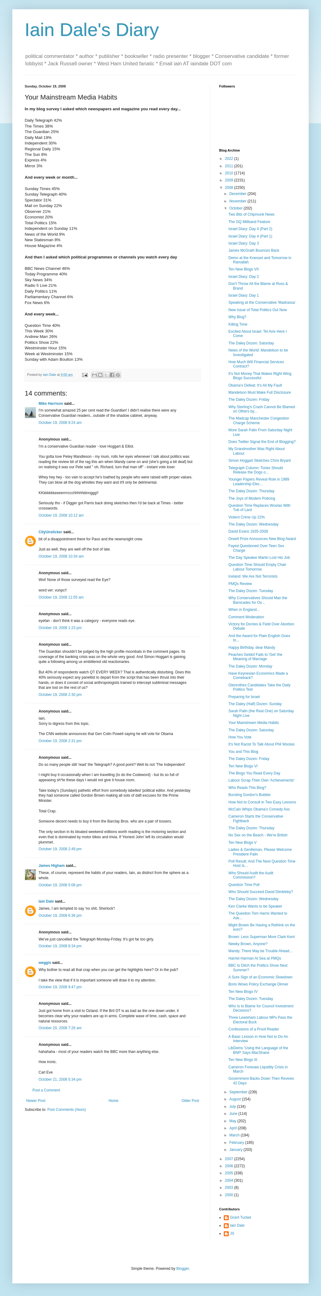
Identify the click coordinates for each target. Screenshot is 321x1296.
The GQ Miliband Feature (249, 222)
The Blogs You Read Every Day (254, 773)
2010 (229, 173)
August (235, 1099)
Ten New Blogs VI (243, 766)
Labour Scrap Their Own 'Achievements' (261, 780)
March (235, 1135)
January (236, 1150)
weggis (45, 963)
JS (232, 1233)
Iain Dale (46, 901)
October (236, 208)
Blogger (182, 1268)
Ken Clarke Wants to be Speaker (255, 906)
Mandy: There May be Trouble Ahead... (260, 951)
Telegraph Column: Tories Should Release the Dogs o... (255, 470)
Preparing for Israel (244, 697)
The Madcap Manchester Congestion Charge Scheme (258, 420)
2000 (229, 1195)
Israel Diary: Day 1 (243, 295)
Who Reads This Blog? (247, 788)
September (238, 1092)
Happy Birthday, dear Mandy (251, 647)
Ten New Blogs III (242, 1060)
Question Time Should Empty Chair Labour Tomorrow (257, 567)
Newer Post (35, 1101)
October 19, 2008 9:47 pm (60, 987)
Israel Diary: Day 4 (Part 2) (250, 229)
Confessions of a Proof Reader (253, 1029)
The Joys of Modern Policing (251, 498)
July (233, 1106)
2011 (229, 166)
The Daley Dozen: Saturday (251, 343)
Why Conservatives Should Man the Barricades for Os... (257, 600)
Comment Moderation (246, 617)
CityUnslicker (50, 532)
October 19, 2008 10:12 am (61, 515)
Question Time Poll (244, 885)
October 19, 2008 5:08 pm (60, 885)
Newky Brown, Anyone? (248, 944)
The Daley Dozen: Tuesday (250, 591)
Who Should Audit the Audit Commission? (250, 875)
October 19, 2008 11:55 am (61, 597)
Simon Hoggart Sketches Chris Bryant (259, 460)
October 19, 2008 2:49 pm (60, 849)
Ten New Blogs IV (243, 991)
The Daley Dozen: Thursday (251, 491)
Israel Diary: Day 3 (243, 243)
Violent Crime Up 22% (246, 517)
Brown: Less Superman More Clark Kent (261, 937)
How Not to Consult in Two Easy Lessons (262, 802)
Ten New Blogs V (242, 842)
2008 (229, 187)
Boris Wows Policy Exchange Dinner (258, 984)
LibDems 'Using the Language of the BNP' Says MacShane (258, 1050)
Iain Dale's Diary (92, 29)
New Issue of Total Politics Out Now (257, 310)
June (233, 1113)
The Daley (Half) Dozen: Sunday (255, 704)
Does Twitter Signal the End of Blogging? (262, 442)
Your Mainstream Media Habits (253, 723)
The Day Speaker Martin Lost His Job (259, 557)
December (238, 194)
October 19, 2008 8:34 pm (60, 946)
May (233, 1121)
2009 (229, 180)
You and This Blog (243, 752)
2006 (229, 1166)
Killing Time (237, 324)
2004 (229, 1180)
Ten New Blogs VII (243, 269)
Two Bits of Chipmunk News (251, 214)
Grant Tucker (240, 1217)
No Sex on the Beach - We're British (258, 835)
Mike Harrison (51, 403)
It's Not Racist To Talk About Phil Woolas (261, 744)
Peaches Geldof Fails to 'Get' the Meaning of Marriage (255, 656)
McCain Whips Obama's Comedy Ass (259, 809)
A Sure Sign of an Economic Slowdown (260, 977)
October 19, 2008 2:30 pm (60, 695)
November (238, 201)
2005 (229, 1173)
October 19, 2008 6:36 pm (60, 915)
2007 (229, 1159)
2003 (229, 1187)
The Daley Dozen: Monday (250, 666)
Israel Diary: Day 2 (243, 276)
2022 (229, 158)
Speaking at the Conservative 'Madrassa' (261, 302)
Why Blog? (237, 317)
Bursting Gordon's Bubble (249, 795)
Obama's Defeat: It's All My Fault (255, 385)
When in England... (244, 609)
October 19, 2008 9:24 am (60, 422)
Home (114, 1101)
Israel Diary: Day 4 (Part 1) (250, 236)
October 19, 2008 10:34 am (61, 556)
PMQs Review (240, 584)
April (233, 1128)
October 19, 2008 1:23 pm (60, 628)
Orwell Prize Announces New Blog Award (262, 539)
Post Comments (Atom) (66, 1109)
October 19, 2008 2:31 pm (60, 741)
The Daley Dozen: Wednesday (253, 524)
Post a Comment (46, 1090)
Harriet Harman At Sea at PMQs (254, 958)
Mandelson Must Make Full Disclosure (259, 392)
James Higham (52, 865)
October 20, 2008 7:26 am (60, 1028)
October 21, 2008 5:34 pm (60, 1079)
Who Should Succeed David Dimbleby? (260, 892)
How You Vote (240, 737)
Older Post (190, 1101)
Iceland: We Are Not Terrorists (252, 576)
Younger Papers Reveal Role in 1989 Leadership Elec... (258, 481)
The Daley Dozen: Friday (248, 399)
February (237, 1142)
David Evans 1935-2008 (248, 531)
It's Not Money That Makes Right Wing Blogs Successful (259, 376)
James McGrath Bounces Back (253, 250)
